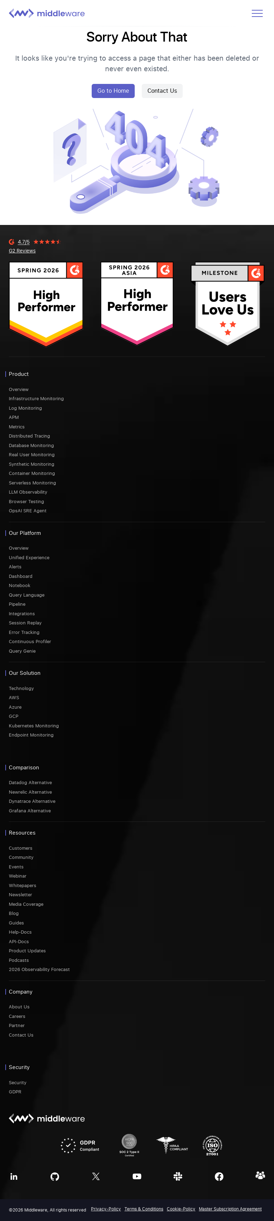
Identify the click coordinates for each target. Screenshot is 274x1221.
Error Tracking (24, 632)
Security (17, 1082)
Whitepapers (22, 885)
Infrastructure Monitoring (36, 398)
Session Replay (25, 622)
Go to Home (113, 90)
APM (14, 417)
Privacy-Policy (106, 1209)
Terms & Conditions (143, 1209)
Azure (15, 707)
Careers (17, 1016)
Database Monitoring (31, 445)
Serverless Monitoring (32, 483)
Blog (14, 913)
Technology (21, 688)
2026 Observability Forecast (39, 969)
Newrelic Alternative (30, 792)
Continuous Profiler (30, 641)
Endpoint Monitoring (31, 735)
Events (16, 866)
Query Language (26, 595)
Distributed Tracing (29, 436)
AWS (14, 697)
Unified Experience (29, 557)
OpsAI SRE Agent (28, 510)
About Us (19, 1006)
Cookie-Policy (181, 1209)
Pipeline (17, 604)
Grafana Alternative (30, 810)
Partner (17, 1025)
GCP (13, 716)
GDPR (15, 1091)
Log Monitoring (25, 408)
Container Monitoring (32, 473)
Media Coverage (26, 904)
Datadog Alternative (30, 782)
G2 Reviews (22, 251)
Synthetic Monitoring (31, 464)
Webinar (17, 876)
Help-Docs (20, 932)
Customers (20, 848)
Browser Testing (26, 501)
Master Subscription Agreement (230, 1209)
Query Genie (22, 651)
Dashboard (20, 576)
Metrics (17, 426)
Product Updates (27, 950)
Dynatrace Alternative (32, 801)
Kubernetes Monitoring (34, 725)
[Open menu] (257, 13)
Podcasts (19, 960)
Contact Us (162, 90)
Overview (19, 389)
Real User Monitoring (32, 454)
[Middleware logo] (47, 13)
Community (21, 857)
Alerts (15, 566)
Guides (16, 923)
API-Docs (19, 941)
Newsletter (20, 894)
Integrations (22, 613)
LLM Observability (28, 492)
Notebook (19, 585)
